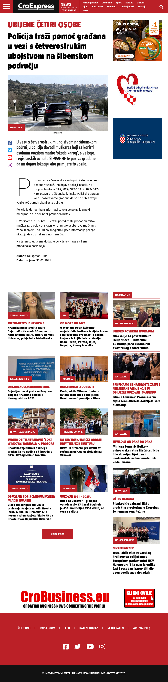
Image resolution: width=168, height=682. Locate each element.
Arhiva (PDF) (141, 628)
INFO (85, 10)
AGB (67, 628)
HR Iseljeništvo (90, 2)
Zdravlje (142, 6)
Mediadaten (115, 628)
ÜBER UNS (24, 628)
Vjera (85, 6)
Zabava (140, 2)
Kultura (129, 2)
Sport (119, 2)
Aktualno (107, 2)
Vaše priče (97, 6)
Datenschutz (88, 628)
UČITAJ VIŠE (57, 534)
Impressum (47, 628)
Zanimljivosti (127, 6)
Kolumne (111, 6)
